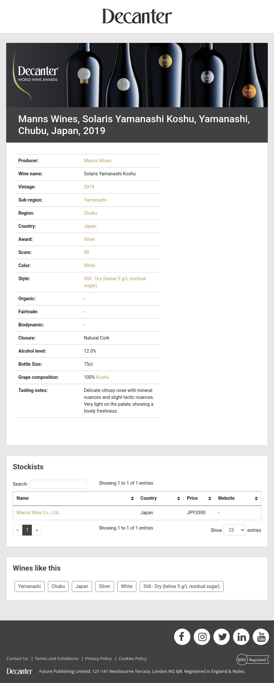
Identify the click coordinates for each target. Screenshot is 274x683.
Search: (50, 484)
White (90, 265)
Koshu (102, 377)
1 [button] (27, 530)
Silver (89, 239)
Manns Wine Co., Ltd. (38, 512)
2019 (89, 186)
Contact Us (17, 658)
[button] (37, 530)
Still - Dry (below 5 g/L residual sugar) (182, 586)
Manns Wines (97, 160)
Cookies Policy (133, 658)
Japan (90, 226)
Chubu (90, 213)
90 (86, 252)
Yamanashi (95, 200)
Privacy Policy (98, 658)
